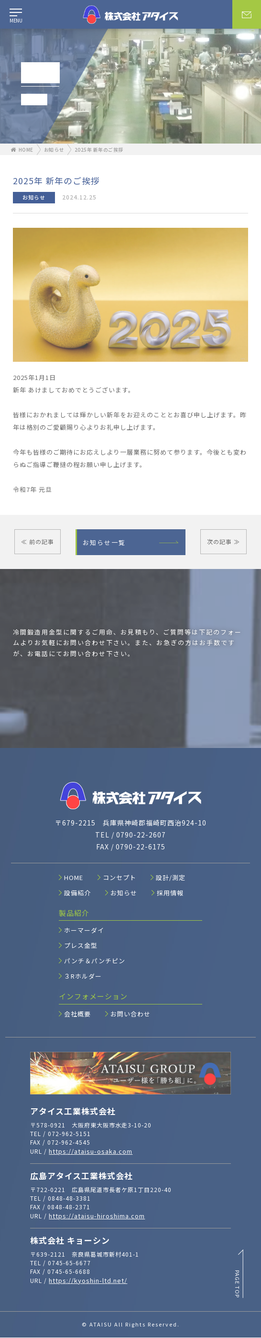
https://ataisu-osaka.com (90, 1152)
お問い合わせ (128, 1014)
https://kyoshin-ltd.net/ (88, 1280)
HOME (22, 149)
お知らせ (54, 149)
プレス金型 (78, 945)
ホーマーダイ (81, 930)
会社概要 (75, 1014)
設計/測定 (168, 877)
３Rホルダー (80, 976)
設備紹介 (75, 893)
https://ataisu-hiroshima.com (97, 1216)
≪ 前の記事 (37, 541)
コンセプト (117, 877)
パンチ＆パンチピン (92, 961)
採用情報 (168, 893)
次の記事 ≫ (223, 541)
